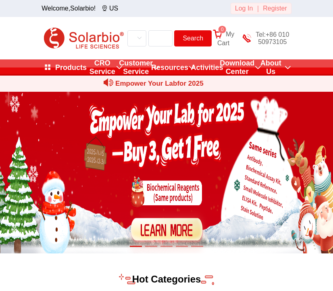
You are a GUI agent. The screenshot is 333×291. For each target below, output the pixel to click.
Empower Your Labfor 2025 (159, 83)
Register (275, 8)
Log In (244, 8)
